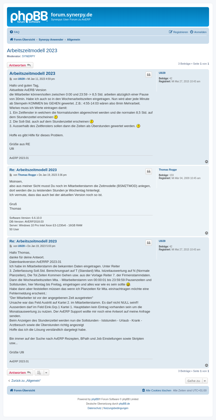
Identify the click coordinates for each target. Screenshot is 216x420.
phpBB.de (124, 403)
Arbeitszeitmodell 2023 (32, 50)
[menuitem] (14, 32)
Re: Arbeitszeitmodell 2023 (33, 170)
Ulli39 (162, 73)
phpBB (95, 399)
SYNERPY (28, 56)
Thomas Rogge (168, 169)
